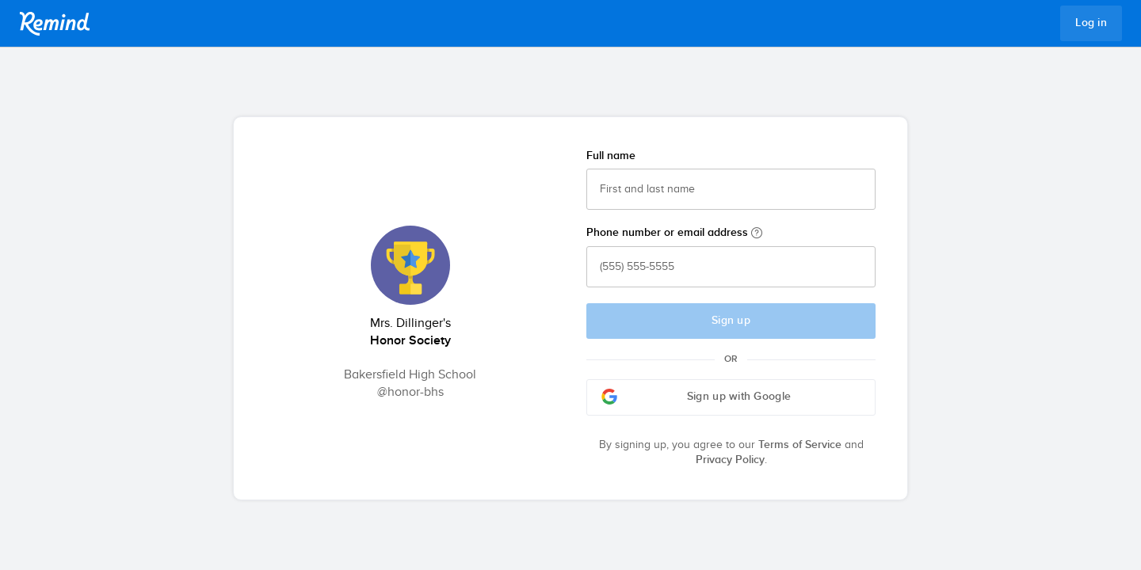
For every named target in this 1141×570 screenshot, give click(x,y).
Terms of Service (799, 445)
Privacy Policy (730, 460)
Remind (54, 24)
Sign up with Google (696, 397)
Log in (1091, 23)
